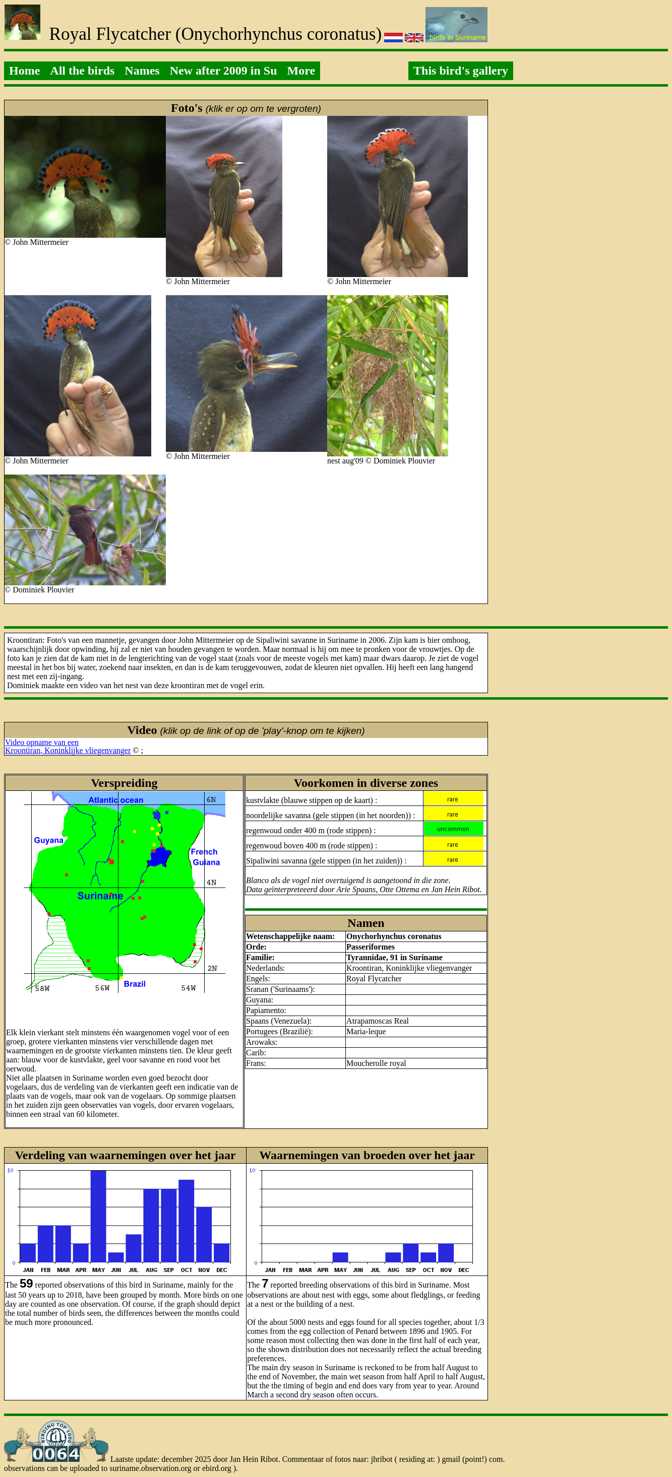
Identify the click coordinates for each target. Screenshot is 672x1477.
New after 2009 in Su (223, 70)
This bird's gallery (460, 70)
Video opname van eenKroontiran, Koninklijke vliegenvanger (68, 746)
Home (24, 70)
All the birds (82, 70)
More (301, 70)
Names (142, 70)
